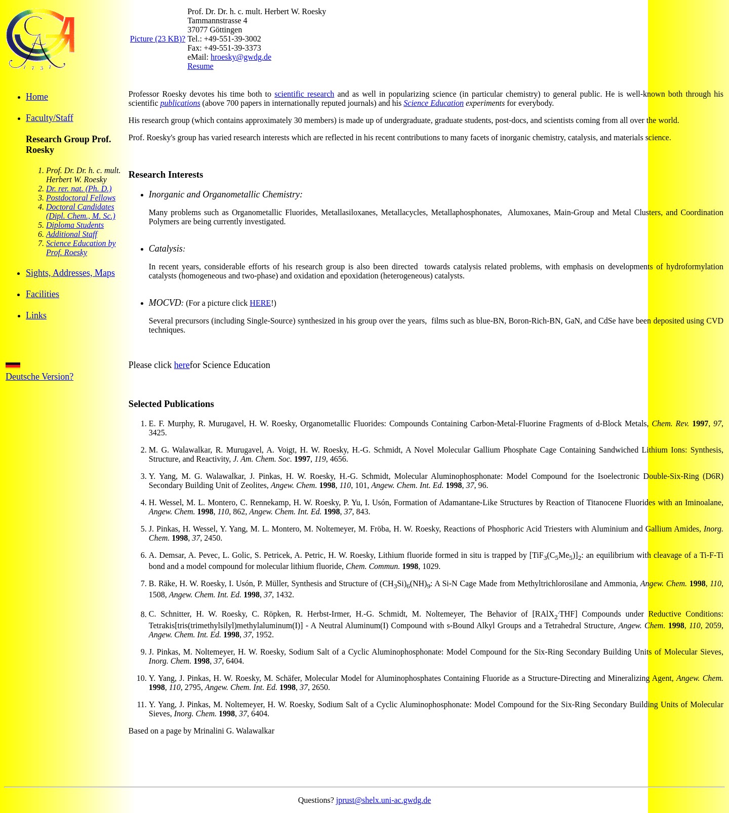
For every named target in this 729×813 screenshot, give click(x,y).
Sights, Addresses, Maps (70, 273)
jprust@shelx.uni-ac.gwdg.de (383, 800)
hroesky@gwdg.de (241, 57)
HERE (260, 303)
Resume (200, 66)
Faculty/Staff (49, 118)
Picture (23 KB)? (157, 38)
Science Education (433, 103)
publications (180, 103)
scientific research (304, 94)
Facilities (42, 294)
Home (37, 97)
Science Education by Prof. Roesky (81, 248)
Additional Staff (71, 234)
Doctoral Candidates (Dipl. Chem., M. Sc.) (80, 211)
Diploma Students (75, 225)
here (182, 365)
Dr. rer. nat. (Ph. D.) (79, 188)
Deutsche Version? (39, 372)
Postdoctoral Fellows (80, 197)
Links (36, 315)
